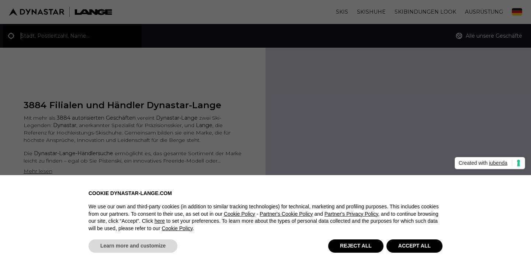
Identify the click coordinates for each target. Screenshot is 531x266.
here (160, 225)
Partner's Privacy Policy (351, 218)
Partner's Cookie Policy (286, 218)
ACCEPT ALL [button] (414, 250)
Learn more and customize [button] (133, 250)
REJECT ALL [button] (356, 250)
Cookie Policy (239, 218)
